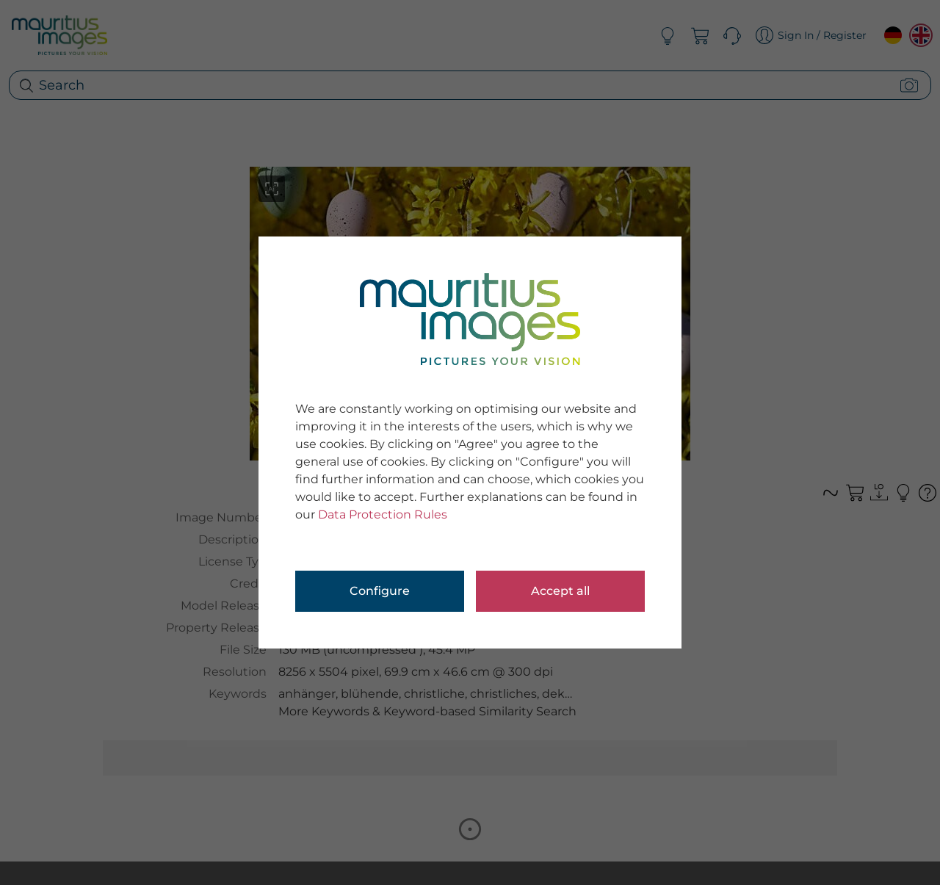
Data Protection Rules (382, 514)
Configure (380, 591)
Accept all (560, 591)
